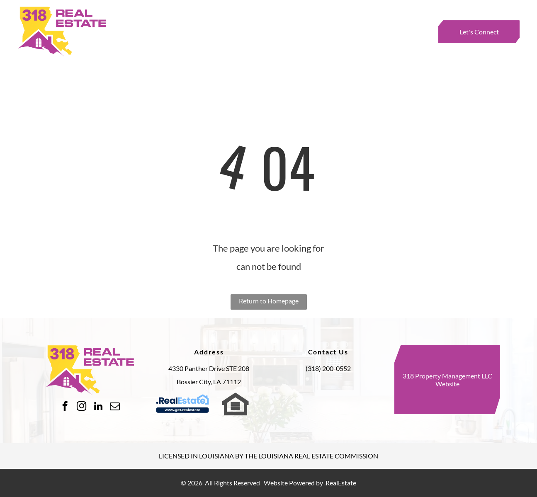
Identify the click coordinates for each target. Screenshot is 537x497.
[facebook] (65, 407)
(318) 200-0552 (328, 368)
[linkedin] (98, 407)
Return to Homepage (269, 301)
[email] (114, 407)
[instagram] (81, 407)
